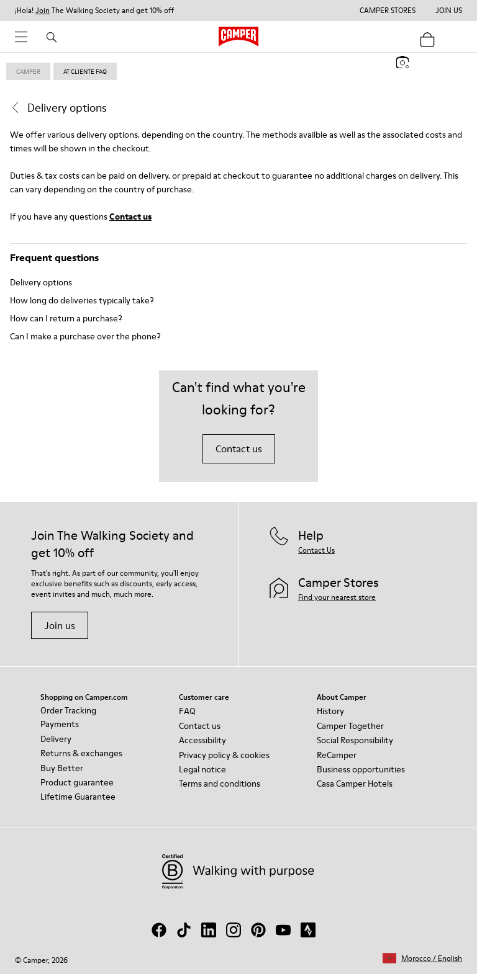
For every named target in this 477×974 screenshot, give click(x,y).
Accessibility (202, 740)
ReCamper (337, 755)
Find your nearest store (337, 597)
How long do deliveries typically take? (82, 300)
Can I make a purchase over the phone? (85, 336)
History (330, 711)
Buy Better (61, 768)
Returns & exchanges (81, 753)
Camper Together (350, 726)
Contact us (130, 216)
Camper (28, 71)
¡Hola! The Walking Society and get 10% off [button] (94, 11)
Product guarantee (77, 782)
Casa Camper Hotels (355, 783)
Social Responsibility (355, 740)
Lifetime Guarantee (78, 796)
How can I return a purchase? (66, 318)
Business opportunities (361, 769)
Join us (59, 625)
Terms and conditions (219, 783)
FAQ (187, 711)
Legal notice (202, 769)
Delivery (55, 739)
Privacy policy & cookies (224, 755)
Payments (59, 724)
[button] (422, 958)
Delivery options (41, 282)
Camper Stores (388, 11)
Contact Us (316, 550)
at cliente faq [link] (85, 71)
